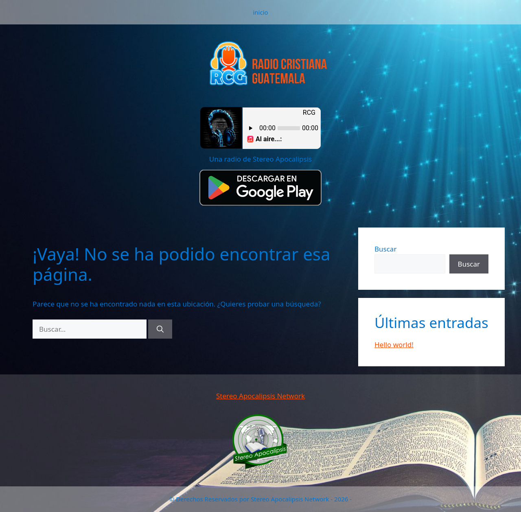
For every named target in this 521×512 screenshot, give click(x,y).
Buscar (385, 249)
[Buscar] (160, 329)
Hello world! (394, 344)
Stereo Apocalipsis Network (260, 395)
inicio (260, 12)
